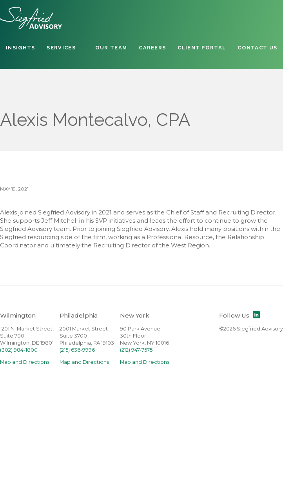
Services (61, 48)
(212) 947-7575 (136, 350)
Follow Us (239, 315)
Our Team (111, 48)
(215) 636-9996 (77, 350)
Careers (152, 48)
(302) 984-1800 (19, 350)
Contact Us (257, 48)
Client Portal (202, 48)
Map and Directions (24, 362)
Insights (20, 48)
